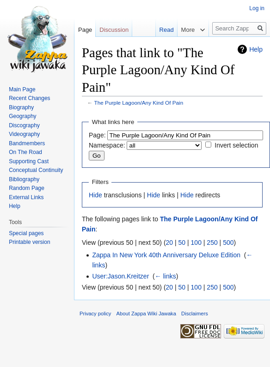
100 (196, 242)
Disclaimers (194, 313)
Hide (95, 195)
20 (169, 242)
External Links (26, 197)
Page (85, 29)
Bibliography (24, 179)
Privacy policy (95, 313)
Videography (24, 134)
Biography (21, 107)
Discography (24, 125)
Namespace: (107, 145)
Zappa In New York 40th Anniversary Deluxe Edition (166, 255)
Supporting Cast (29, 161)
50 (182, 242)
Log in (256, 8)
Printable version (29, 242)
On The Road (25, 152)
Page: (97, 135)
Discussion (114, 29)
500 (228, 242)
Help (256, 49)
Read (167, 29)
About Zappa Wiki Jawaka (146, 313)
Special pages (26, 233)
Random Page (26, 188)
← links (165, 276)
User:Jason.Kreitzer (120, 276)
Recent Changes (29, 98)
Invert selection (236, 145)
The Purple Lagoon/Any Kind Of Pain (139, 103)
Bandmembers (27, 143)
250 (212, 242)
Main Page (22, 89)
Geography (22, 116)
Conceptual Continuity (36, 170)
